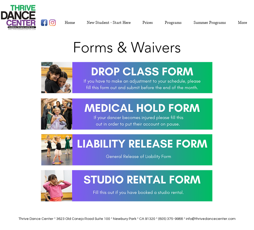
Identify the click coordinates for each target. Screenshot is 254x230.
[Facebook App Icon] (44, 22)
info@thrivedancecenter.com (211, 219)
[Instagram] (52, 22)
